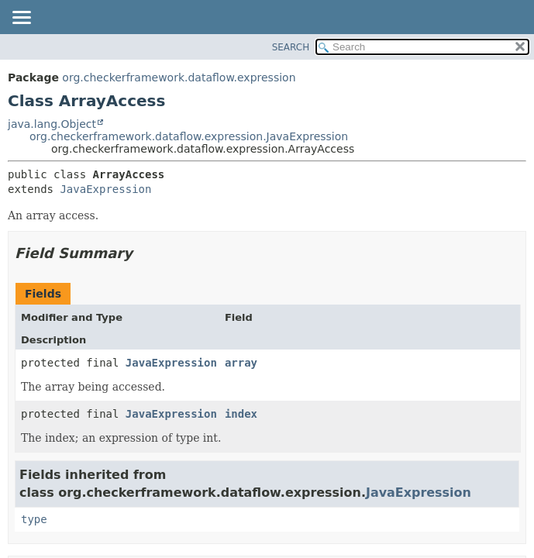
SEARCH (291, 47)
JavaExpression (105, 189)
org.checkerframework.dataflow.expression (178, 77)
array (241, 362)
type (34, 519)
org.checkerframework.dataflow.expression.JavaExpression (188, 136)
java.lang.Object (52, 124)
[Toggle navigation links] (21, 18)
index (241, 414)
